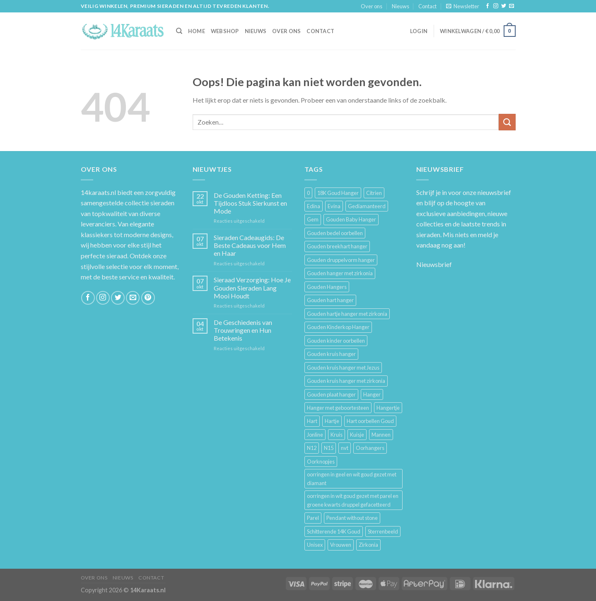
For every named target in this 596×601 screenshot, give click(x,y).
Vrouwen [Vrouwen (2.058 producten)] (340, 544)
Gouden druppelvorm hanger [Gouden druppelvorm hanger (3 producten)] (341, 260)
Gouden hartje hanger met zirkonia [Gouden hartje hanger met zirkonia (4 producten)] (347, 313)
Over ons (371, 6)
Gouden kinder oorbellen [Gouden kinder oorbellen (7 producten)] (336, 340)
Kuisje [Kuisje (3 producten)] (357, 434)
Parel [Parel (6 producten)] (313, 517)
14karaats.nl (98, 192)
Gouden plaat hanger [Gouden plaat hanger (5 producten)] (331, 394)
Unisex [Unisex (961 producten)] (315, 544)
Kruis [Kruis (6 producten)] (337, 434)
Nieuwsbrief (434, 264)
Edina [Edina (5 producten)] (313, 206)
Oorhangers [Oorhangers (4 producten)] (370, 448)
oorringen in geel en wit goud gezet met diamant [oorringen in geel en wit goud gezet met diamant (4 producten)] (351, 478)
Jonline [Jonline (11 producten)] (315, 434)
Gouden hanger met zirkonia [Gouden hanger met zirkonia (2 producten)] (340, 273)
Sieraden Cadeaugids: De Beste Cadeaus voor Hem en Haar (250, 245)
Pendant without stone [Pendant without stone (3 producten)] (352, 517)
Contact (427, 6)
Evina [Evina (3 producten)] (334, 206)
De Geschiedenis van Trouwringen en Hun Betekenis (243, 330)
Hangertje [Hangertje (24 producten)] (388, 407)
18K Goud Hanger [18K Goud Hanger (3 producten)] (338, 193)
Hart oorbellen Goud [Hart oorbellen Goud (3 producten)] (370, 421)
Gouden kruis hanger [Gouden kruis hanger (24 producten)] (331, 354)
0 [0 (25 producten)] (308, 193)
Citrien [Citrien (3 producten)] (374, 193)
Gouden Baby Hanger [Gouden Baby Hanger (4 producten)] (351, 219)
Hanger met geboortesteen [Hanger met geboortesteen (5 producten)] (338, 407)
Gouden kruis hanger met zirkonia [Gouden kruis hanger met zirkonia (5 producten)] (346, 380)
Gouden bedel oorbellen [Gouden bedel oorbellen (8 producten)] (335, 233)
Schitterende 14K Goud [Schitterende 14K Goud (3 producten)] (333, 531)
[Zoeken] (179, 31)
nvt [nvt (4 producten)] (344, 448)
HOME (196, 31)
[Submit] (507, 122)
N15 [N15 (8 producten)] (328, 448)
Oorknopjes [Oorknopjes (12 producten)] (321, 461)
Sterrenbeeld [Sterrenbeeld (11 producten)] (383, 531)
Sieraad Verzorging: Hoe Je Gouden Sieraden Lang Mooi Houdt (252, 287)
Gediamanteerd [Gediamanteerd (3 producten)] (367, 206)
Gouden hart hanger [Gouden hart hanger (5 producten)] (330, 300)
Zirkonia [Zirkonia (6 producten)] (368, 544)
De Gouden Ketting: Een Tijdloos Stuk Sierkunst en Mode (250, 203)
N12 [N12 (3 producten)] (311, 448)
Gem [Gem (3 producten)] (313, 219)
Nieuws (400, 6)
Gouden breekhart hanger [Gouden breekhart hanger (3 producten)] (337, 246)
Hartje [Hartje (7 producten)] (332, 421)
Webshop (225, 31)
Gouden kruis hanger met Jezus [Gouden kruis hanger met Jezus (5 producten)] (343, 367)
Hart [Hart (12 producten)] (312, 421)
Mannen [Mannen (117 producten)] (381, 434)
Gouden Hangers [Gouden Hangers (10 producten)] (327, 287)
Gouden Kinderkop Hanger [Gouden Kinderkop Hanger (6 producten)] (338, 327)
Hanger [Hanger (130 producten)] (372, 394)
